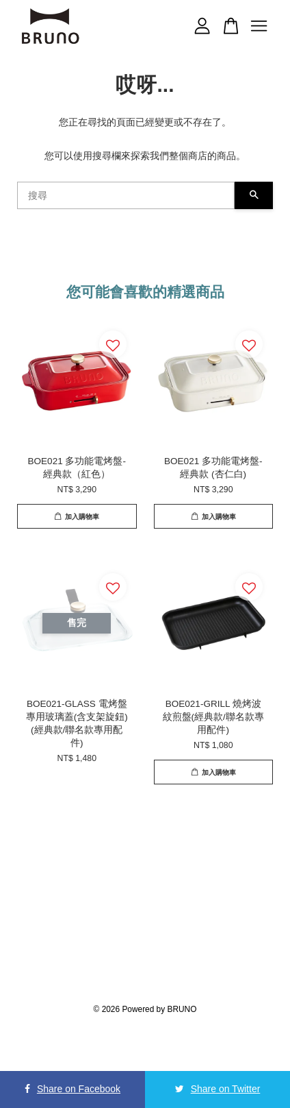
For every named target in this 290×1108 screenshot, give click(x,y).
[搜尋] (126, 195)
